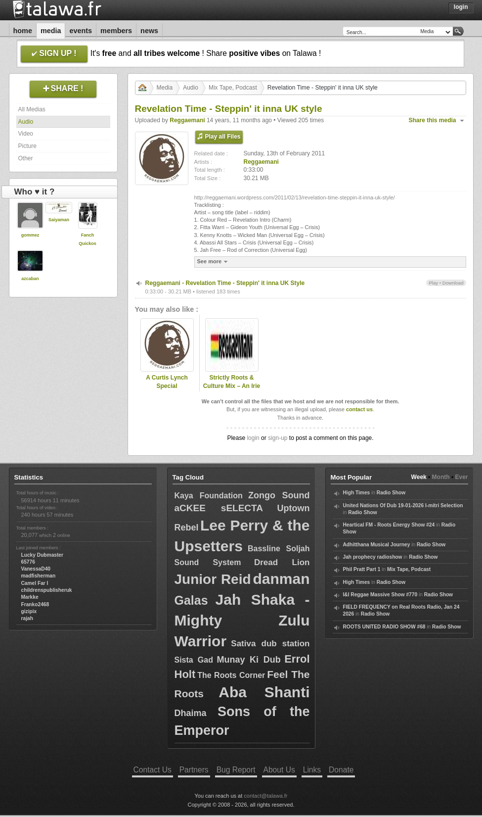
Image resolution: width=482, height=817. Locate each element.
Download (453, 283)
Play (433, 283)
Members (116, 31)
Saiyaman (58, 219)
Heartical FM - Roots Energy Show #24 (389, 525)
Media (51, 31)
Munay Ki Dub (248, 660)
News (149, 31)
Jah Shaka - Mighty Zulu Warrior (242, 620)
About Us (279, 770)
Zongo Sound (278, 495)
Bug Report (236, 770)
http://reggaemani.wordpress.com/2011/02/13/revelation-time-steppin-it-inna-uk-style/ (294, 197)
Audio (26, 121)
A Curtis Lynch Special (166, 381)
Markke (30, 597)
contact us (359, 409)
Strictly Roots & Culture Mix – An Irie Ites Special (232, 386)
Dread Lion (282, 562)
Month (441, 477)
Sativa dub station (270, 643)
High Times (356, 492)
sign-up (277, 437)
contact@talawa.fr (265, 796)
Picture (27, 146)
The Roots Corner (231, 675)
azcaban (30, 278)
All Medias (31, 109)
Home (22, 31)
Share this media (432, 120)
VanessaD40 (35, 569)
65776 (28, 562)
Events (80, 31)
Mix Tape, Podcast (233, 87)
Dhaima (191, 713)
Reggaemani (187, 120)
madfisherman (38, 575)
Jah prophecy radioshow (372, 557)
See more (213, 261)
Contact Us (152, 770)
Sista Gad (194, 660)
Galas (191, 600)
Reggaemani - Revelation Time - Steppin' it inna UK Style (225, 283)
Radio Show (391, 492)
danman (281, 579)
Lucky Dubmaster (42, 555)
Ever (461, 477)
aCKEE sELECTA (219, 508)
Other (25, 158)
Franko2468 (35, 604)
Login (461, 6)
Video (25, 133)
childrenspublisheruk (46, 590)
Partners (194, 770)
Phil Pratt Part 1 (362, 569)
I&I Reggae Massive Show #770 (380, 594)
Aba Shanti (264, 692)
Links (312, 770)
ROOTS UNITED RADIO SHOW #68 (384, 626)
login (253, 437)
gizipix (29, 611)
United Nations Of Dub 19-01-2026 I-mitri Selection (403, 505)
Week (419, 477)
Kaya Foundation (209, 495)
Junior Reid (213, 579)
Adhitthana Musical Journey (376, 544)
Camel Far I (34, 583)
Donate (341, 770)
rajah (27, 618)
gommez (30, 235)
